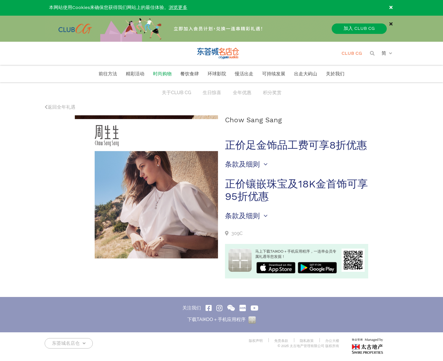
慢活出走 (244, 74)
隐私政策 (307, 341)
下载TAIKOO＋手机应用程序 (221, 319)
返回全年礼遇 (60, 107)
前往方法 (108, 74)
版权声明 (256, 341)
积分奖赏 (272, 92)
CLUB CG (352, 53)
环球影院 (217, 74)
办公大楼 (332, 341)
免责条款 (281, 341)
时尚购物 (162, 74)
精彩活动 (135, 74)
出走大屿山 (305, 74)
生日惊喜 (212, 92)
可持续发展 (273, 74)
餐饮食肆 (189, 74)
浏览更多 (178, 8)
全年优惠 (242, 92)
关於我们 (335, 74)
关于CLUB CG (176, 92)
